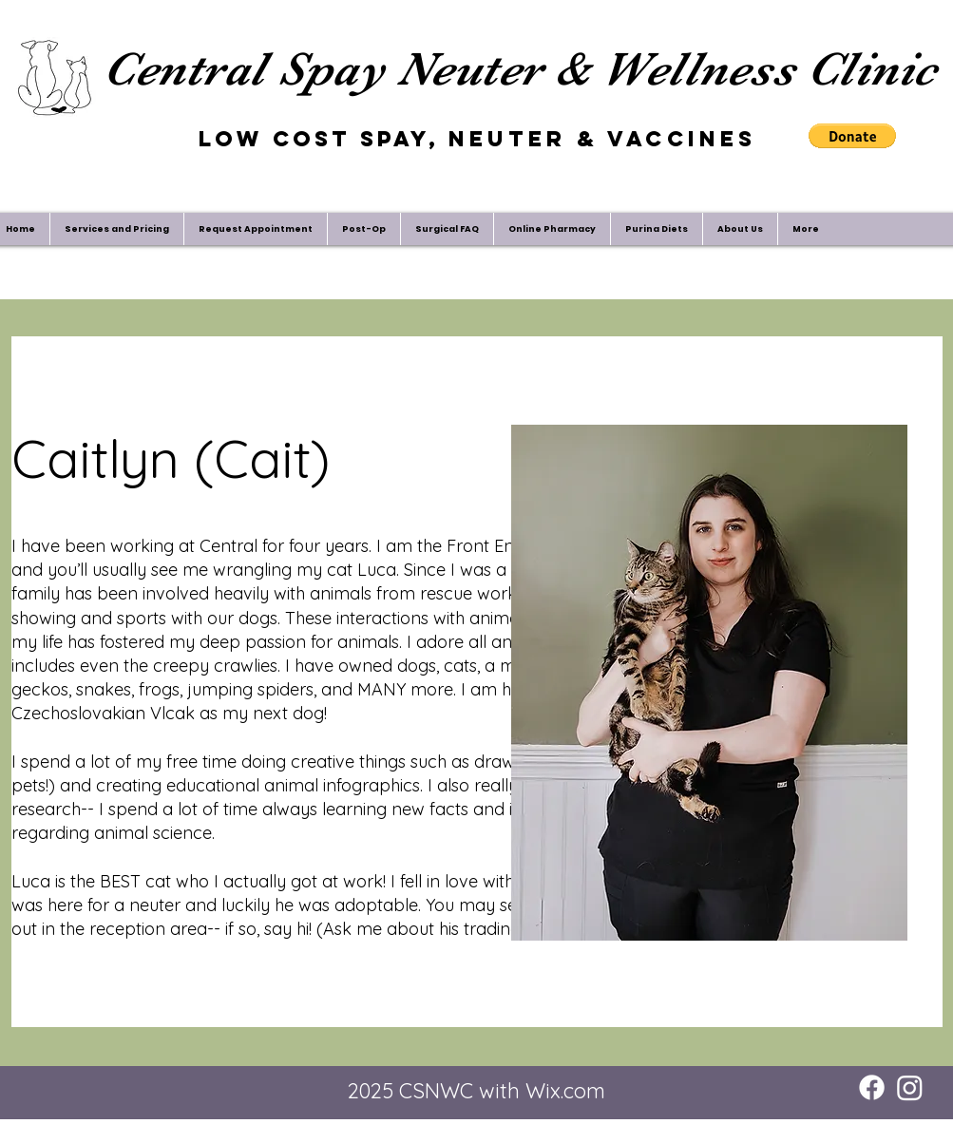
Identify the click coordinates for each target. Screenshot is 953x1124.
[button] (852, 136)
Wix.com (565, 1090)
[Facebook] (871, 1087)
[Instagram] (909, 1087)
